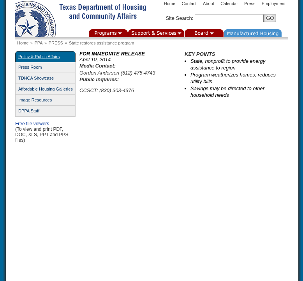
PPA (38, 43)
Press (249, 3)
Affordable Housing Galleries (45, 89)
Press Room (30, 67)
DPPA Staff (28, 110)
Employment (273, 3)
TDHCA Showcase (36, 78)
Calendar (229, 3)
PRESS (56, 43)
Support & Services (156, 33)
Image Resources (35, 100)
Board (204, 33)
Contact (189, 3)
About (208, 3)
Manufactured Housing (253, 33)
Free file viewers (32, 123)
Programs (108, 33)
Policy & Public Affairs (39, 56)
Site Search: (180, 18)
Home (169, 3)
